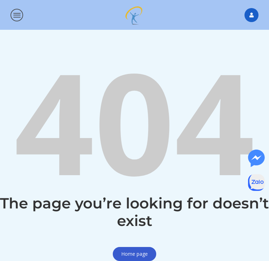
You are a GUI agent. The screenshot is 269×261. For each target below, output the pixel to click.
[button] (17, 15)
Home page (134, 253)
